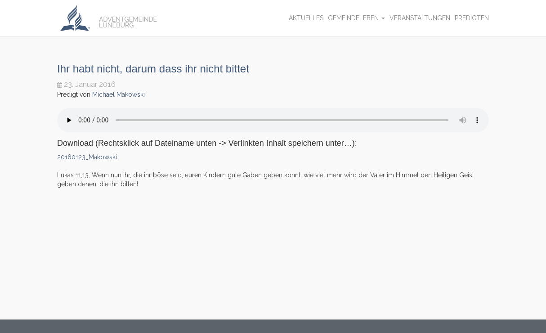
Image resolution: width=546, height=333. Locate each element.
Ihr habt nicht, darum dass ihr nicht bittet (153, 69)
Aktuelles (306, 18)
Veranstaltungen (419, 18)
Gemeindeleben (356, 18)
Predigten (472, 18)
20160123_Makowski (87, 157)
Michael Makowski (118, 94)
